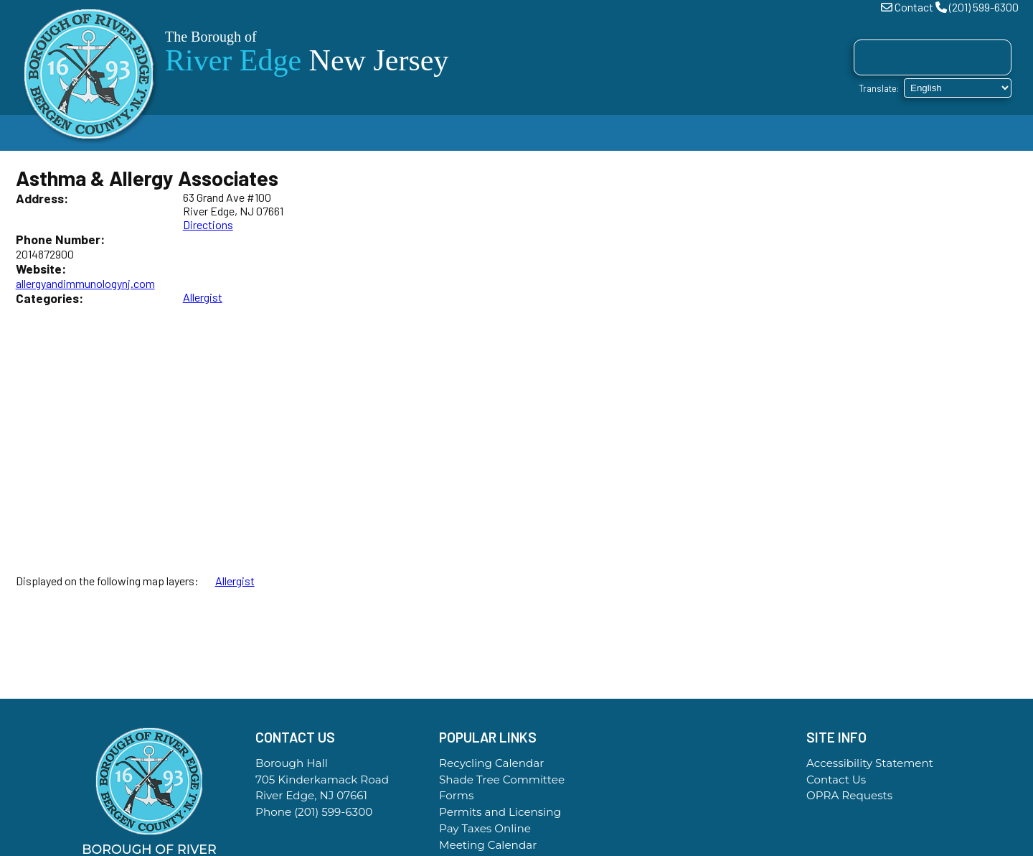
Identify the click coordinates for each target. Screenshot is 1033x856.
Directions (208, 224)
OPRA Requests (849, 795)
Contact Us (836, 779)
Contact (914, 7)
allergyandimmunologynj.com (85, 283)
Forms (456, 795)
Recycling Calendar (491, 763)
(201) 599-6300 (984, 7)
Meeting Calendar (488, 845)
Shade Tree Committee (502, 779)
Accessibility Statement (869, 763)
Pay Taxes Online (485, 828)
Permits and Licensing (500, 812)
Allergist (202, 297)
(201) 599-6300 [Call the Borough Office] (333, 812)
